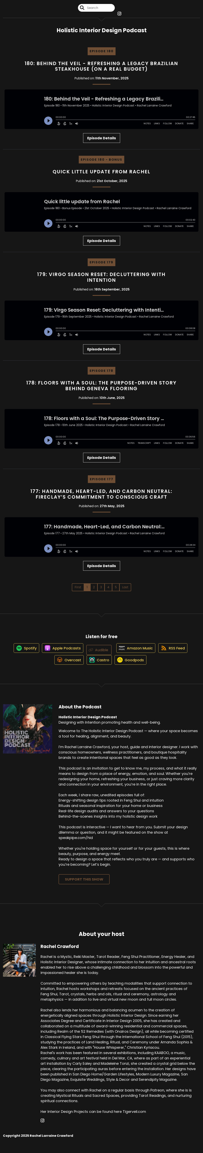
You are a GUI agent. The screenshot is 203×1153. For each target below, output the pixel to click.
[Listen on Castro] (98, 668)
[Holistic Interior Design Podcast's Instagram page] (119, 16)
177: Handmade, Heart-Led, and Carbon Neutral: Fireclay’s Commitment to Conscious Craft (101, 498)
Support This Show (84, 887)
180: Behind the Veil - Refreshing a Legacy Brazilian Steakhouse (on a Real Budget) (101, 70)
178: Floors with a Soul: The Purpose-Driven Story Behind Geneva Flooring (101, 389)
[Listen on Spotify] (22, 654)
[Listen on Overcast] (66, 668)
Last (125, 591)
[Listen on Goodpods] (132, 668)
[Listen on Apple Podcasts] (61, 654)
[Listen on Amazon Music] (136, 654)
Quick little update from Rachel (101, 175)
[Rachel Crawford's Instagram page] (42, 1129)
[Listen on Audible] (99, 654)
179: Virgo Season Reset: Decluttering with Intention (101, 281)
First (78, 591)
